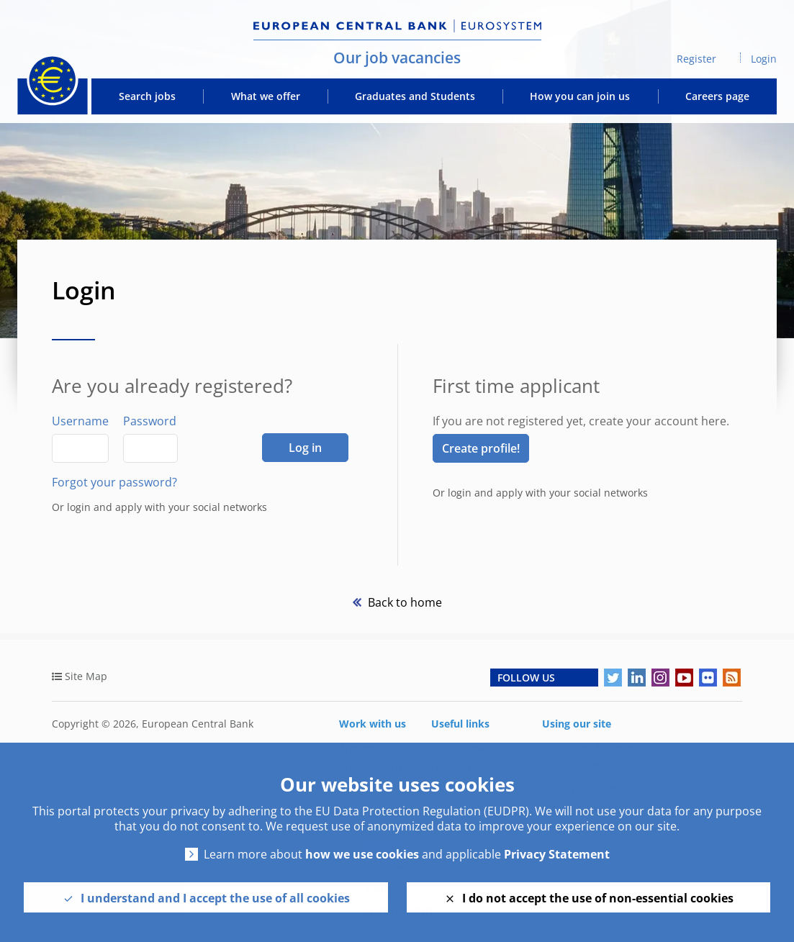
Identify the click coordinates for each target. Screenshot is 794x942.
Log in (305, 448)
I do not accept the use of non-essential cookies (598, 898)
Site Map (86, 676)
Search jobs (147, 96)
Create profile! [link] (481, 448)
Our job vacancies (397, 57)
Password (149, 421)
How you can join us (580, 96)
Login (764, 58)
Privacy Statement (557, 854)
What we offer (265, 96)
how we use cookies (362, 854)
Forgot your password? (114, 482)
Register (696, 58)
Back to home (403, 602)
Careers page (717, 96)
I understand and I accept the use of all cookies (215, 898)
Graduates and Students (415, 96)
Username (80, 421)
